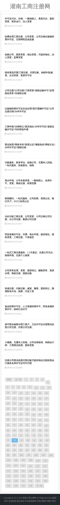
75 (40, 435)
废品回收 (20, 501)
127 (37, 476)
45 (27, 414)
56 (8, 425)
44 (21, 414)
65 (21, 430)
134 (45, 481)
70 (8, 435)
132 (30, 481)
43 (14, 414)
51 (21, 420)
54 (40, 420)
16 (21, 393)
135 (8, 486)
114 (30, 466)
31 (27, 404)
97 (46, 450)
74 (34, 435)
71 (14, 435)
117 (8, 471)
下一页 (39, 486)
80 (28, 440)
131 (23, 481)
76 (46, 435)
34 (46, 404)
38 (27, 409)
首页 (9, 379)
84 (8, 445)
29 (14, 403)
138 (30, 486)
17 (27, 393)
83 (47, 440)
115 (37, 466)
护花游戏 (28, 501)
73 (27, 435)
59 (27, 425)
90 (46, 445)
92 (14, 450)
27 (46, 398)
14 (8, 392)
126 (30, 476)
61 (40, 425)
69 (46, 430)
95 (34, 450)
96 (40, 450)
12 (43, 388)
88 (34, 445)
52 (27, 420)
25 (34, 398)
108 (30, 460)
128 (45, 476)
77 (8, 440)
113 (23, 465)
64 (14, 430)
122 (45, 471)
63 (8, 430)
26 (40, 398)
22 (14, 398)
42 (8, 414)
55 (46, 420)
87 (27, 445)
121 (37, 471)
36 (14, 409)
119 (23, 471)
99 (14, 455)
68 (40, 430)
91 (8, 450)
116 (44, 466)
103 (43, 455)
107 (23, 460)
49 (8, 420)
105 (8, 460)
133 (37, 481)
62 (46, 425)
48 (46, 415)
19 (40, 393)
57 (14, 425)
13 (49, 388)
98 (8, 455)
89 (40, 445)
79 (21, 440)
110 (45, 461)
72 (21, 435)
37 (21, 409)
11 (36, 388)
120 (30, 471)
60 (34, 425)
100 (21, 455)
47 (40, 415)
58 (21, 425)
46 (34, 415)
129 (8, 481)
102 (36, 455)
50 (14, 420)
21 (8, 398)
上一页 (18, 379)
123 (8, 476)
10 (30, 387)
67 (34, 430)
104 (50, 455)
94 (27, 450)
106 (15, 460)
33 (40, 404)
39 (34, 409)
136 (15, 486)
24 (27, 398)
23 (21, 398)
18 (34, 393)
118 (15, 471)
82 (41, 440)
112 (15, 465)
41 (46, 409)
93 (21, 450)
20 (46, 393)
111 (8, 465)
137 (23, 486)
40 (40, 409)
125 (23, 476)
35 (8, 409)
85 (14, 445)
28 (8, 403)
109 (37, 461)
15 (14, 392)
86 (21, 445)
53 (34, 420)
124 (15, 476)
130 (15, 481)
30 (21, 404)
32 (34, 404)
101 (28, 455)
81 (34, 440)
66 (27, 430)
